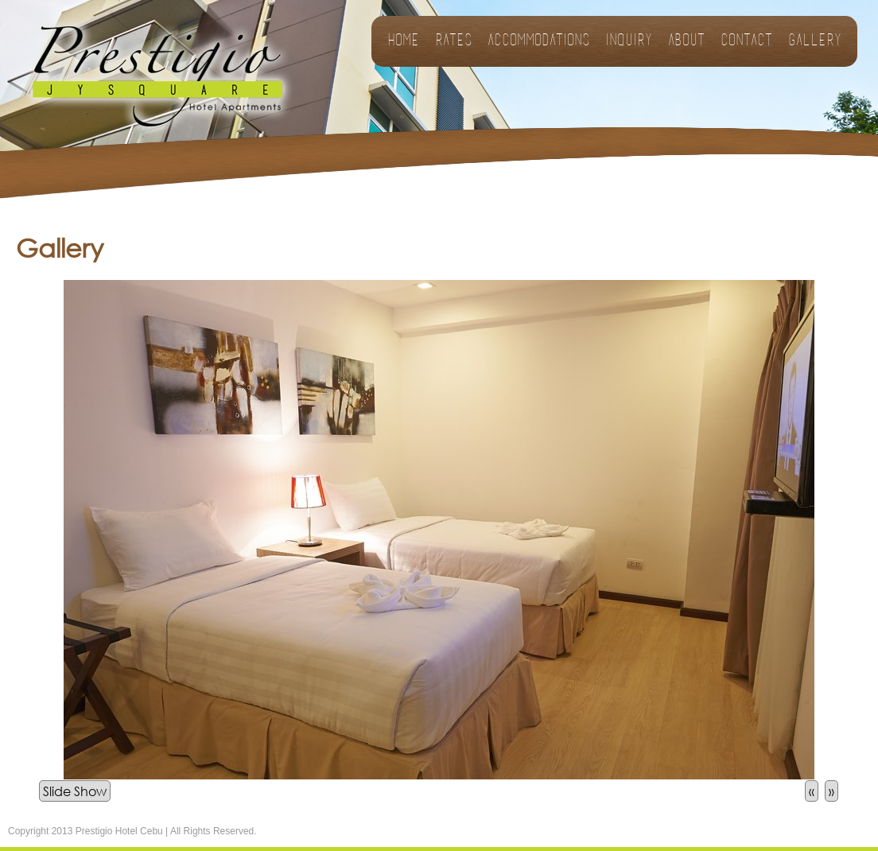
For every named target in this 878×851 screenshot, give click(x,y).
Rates (453, 41)
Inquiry (628, 41)
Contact (746, 41)
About (686, 41)
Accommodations (538, 41)
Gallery (814, 41)
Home (403, 41)
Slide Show (75, 791)
